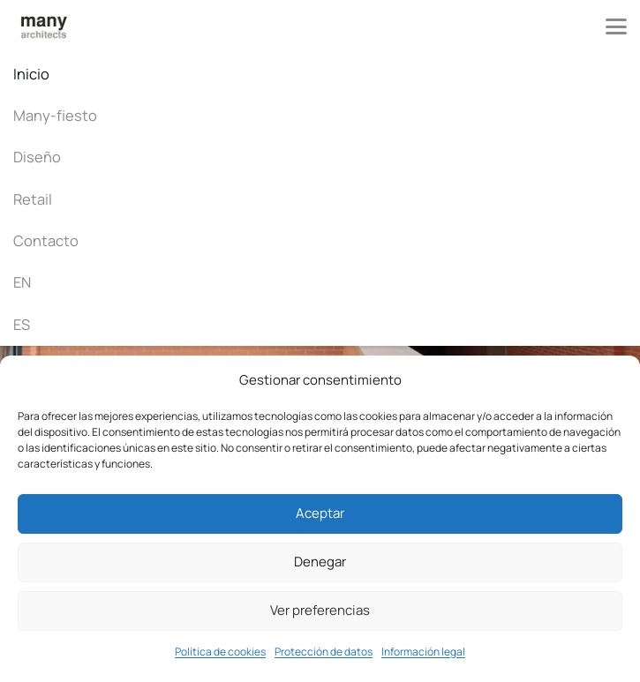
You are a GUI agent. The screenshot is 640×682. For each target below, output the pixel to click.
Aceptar (320, 513)
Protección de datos (324, 651)
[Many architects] (43, 26)
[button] (616, 26)
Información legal (423, 651)
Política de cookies (220, 651)
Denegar (320, 561)
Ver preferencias (320, 610)
